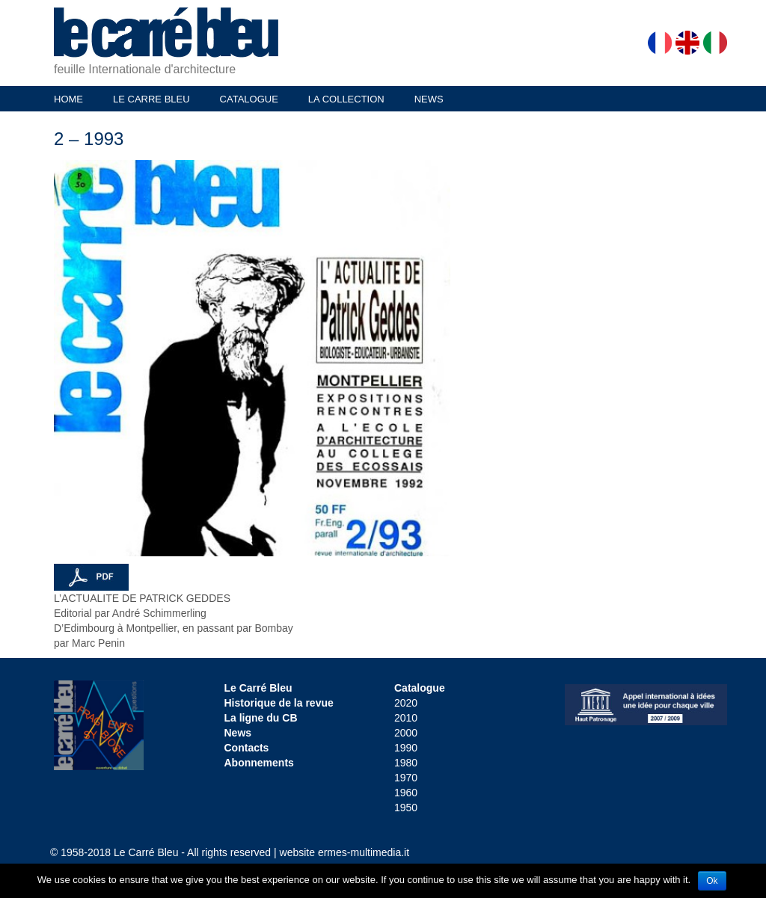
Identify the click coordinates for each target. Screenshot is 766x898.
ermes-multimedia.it (363, 852)
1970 (405, 778)
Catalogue (419, 688)
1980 (405, 763)
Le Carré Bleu (258, 688)
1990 (405, 748)
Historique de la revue (279, 703)
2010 (405, 718)
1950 (405, 808)
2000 (405, 733)
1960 (405, 793)
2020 (405, 703)
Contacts (246, 748)
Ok (711, 881)
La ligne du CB (261, 718)
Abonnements (259, 763)
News (238, 733)
